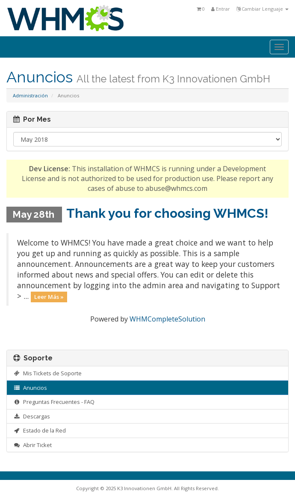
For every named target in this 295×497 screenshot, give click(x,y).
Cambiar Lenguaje (262, 9)
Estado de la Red (39, 430)
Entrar (220, 9)
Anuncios (30, 388)
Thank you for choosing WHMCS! (167, 213)
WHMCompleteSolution (167, 319)
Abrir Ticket (32, 445)
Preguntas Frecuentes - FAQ (53, 402)
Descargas (31, 416)
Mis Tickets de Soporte (47, 373)
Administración (30, 95)
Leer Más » (49, 297)
